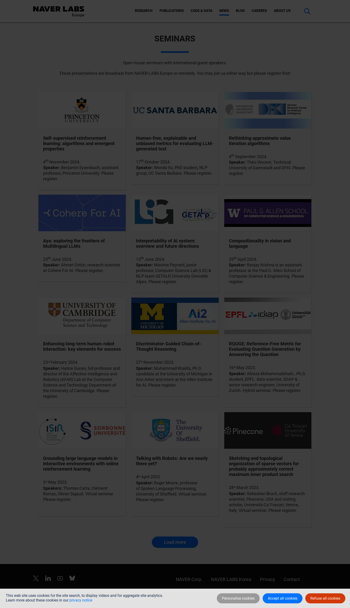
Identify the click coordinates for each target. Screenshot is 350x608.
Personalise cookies (238, 598)
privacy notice (80, 600)
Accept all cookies (282, 598)
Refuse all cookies (325, 598)
